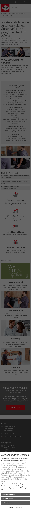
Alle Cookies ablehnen (7, 498)
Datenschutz (19, 507)
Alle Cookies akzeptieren (8, 494)
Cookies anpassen (6, 502)
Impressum (11, 507)
